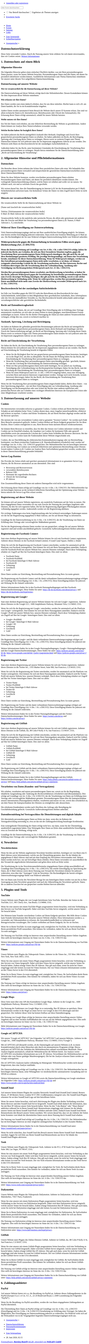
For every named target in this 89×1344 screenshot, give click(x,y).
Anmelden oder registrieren (17, 3)
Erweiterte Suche (13, 17)
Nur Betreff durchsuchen (18, 12)
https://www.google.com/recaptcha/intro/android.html (22, 1083)
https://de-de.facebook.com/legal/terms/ (17, 592)
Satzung (9, 30)
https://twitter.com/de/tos (53, 716)
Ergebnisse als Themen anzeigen (44, 12)
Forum (8, 28)
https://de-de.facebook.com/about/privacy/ (60, 590)
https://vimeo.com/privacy (16, 992)
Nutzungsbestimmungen (16, 1327)
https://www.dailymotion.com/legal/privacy (34, 1230)
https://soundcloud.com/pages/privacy (16, 1128)
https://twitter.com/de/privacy (13, 718)
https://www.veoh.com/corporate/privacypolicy (25, 1185)
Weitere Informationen (30, 56)
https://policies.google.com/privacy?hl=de (23, 944)
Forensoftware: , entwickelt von (31, 1342)
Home (8, 25)
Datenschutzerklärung (15, 1324)
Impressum (10, 1329)
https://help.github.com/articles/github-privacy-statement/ (34, 782)
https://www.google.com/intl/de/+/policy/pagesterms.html (30, 653)
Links (8, 32)
